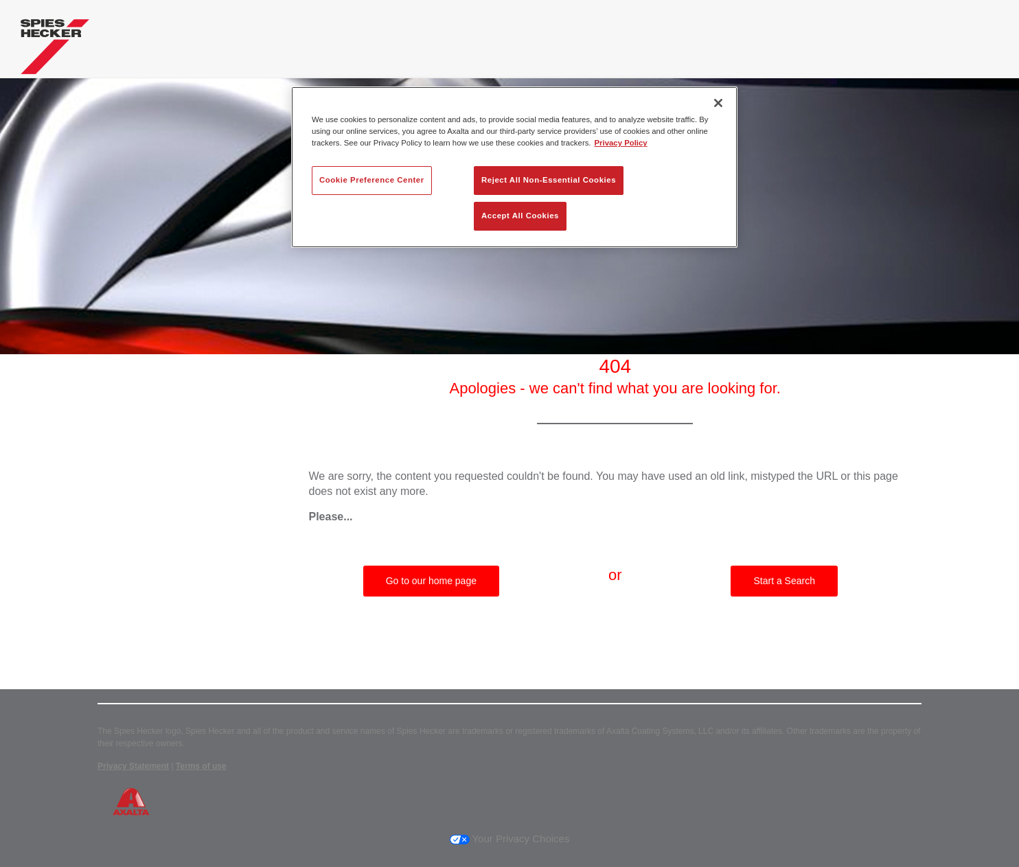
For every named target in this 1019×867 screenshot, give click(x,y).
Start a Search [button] (784, 580)
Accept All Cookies (520, 215)
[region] (514, 167)
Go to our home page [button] (431, 580)
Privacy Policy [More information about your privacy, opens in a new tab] (621, 143)
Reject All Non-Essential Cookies (548, 180)
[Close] (718, 103)
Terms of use (201, 766)
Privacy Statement (133, 766)
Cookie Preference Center (371, 180)
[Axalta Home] (55, 50)
